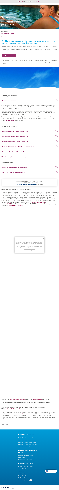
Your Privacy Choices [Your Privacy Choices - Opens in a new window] (23, 480)
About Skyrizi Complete (24, 446)
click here (24, 414)
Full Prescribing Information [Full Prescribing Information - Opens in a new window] (25, 459)
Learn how (20, 1)
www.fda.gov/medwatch (8, 404)
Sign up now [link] (9, 55)
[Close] (43, 238)
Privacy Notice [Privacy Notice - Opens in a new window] (22, 475)
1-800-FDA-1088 (23, 404)
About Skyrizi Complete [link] (7, 33)
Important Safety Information (25, 455)
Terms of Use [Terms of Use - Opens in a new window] (21, 473)
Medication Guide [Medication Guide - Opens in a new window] (22, 457)
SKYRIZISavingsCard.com (38, 202)
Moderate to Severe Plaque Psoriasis (27, 438)
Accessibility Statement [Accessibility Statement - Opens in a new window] (24, 469)
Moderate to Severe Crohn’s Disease (27, 442)
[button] (29, 100)
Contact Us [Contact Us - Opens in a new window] (21, 471)
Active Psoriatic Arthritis (24, 440)
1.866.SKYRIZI (38, 1)
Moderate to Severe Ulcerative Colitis (27, 444)
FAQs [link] (2, 37)
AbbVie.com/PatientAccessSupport (26, 184)
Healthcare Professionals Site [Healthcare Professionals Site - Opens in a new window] (25, 466)
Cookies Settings (22, 477)
